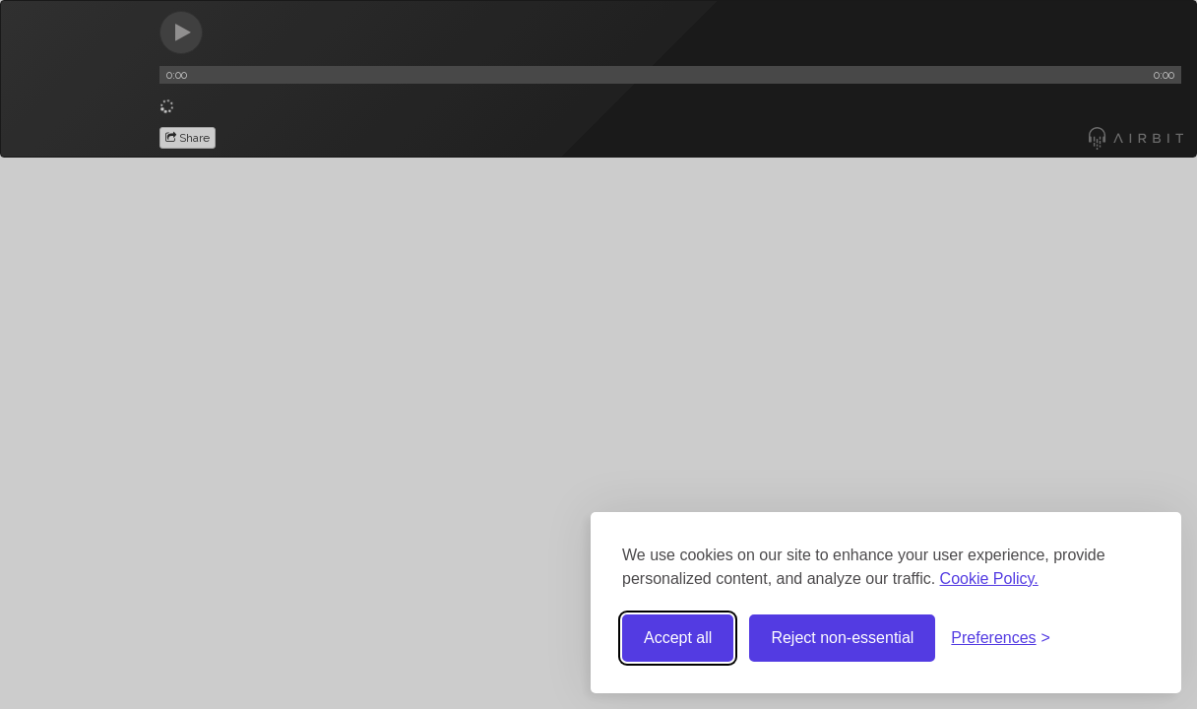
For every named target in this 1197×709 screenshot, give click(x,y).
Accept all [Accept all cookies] (678, 637)
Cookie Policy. (989, 578)
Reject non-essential (842, 637)
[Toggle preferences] (1000, 638)
